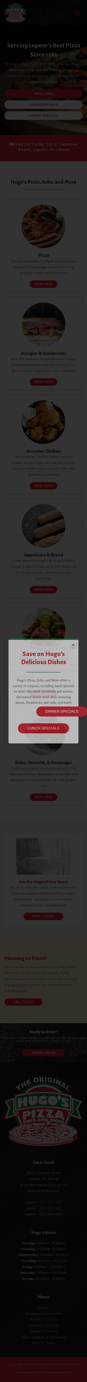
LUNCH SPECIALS (43, 728)
